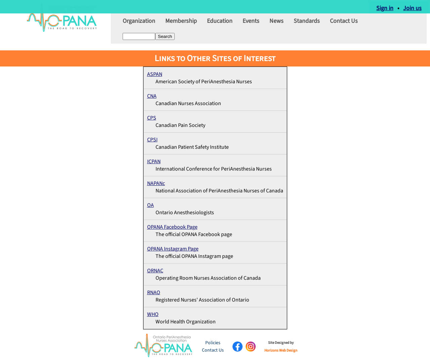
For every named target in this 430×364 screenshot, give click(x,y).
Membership (181, 24)
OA (150, 205)
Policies (212, 342)
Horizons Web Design (280, 350)
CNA (152, 96)
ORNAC (155, 270)
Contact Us (344, 24)
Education (219, 24)
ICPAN (154, 161)
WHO (153, 314)
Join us (414, 6)
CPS (151, 118)
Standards (307, 24)
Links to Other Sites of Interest (215, 58)
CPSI (152, 139)
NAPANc (156, 183)
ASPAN (154, 74)
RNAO (153, 292)
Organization (139, 24)
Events (251, 24)
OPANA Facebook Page (172, 227)
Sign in (386, 6)
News (276, 24)
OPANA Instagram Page (173, 249)
